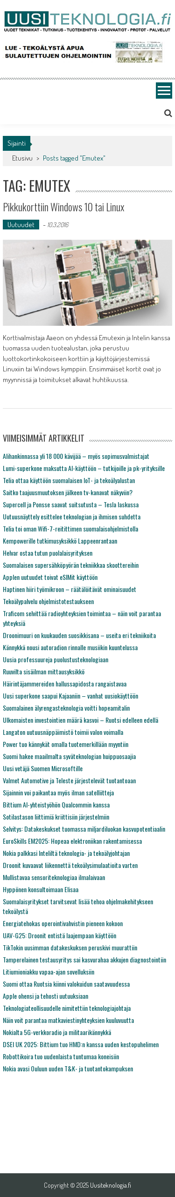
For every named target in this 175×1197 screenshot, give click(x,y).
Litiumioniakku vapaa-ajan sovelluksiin (48, 971)
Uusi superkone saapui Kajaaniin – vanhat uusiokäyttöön (70, 695)
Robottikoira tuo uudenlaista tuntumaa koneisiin (61, 1056)
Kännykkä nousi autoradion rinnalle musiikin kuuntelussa (70, 647)
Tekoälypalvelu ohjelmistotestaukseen (48, 601)
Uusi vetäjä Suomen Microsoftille (43, 768)
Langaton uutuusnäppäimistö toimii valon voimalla (63, 732)
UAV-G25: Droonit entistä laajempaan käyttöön (59, 935)
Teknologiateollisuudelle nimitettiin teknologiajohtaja (67, 1008)
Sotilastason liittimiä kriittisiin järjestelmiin (56, 816)
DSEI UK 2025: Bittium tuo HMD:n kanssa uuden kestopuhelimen (81, 1044)
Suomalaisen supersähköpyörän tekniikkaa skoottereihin (71, 565)
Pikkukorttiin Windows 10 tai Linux (63, 206)
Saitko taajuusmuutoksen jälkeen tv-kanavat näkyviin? (68, 492)
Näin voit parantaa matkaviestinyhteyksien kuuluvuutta (68, 1020)
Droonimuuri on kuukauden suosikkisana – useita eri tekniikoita (79, 635)
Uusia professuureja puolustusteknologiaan (55, 659)
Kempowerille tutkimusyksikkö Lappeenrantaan (60, 540)
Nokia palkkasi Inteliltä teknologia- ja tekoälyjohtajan (66, 853)
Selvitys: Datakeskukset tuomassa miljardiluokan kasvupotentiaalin (84, 829)
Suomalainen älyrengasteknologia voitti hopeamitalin (66, 708)
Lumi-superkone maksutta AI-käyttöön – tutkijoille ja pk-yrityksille (84, 468)
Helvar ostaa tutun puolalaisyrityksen (47, 553)
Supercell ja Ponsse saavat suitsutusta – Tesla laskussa (71, 504)
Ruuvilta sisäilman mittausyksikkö (43, 671)
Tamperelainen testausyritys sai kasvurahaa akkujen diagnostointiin (84, 959)
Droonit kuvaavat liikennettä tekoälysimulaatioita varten (70, 865)
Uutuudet (21, 224)
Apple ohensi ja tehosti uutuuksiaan (45, 996)
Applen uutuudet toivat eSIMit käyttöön (50, 577)
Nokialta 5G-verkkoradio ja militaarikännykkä (57, 1032)
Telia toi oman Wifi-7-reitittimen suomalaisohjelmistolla (70, 528)
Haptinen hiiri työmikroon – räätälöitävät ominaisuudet (69, 589)
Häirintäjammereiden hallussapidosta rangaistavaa (64, 683)
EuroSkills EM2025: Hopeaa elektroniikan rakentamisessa (72, 841)
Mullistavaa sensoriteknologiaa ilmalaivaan (54, 877)
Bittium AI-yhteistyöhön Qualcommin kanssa (56, 804)
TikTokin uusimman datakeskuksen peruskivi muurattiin (70, 947)
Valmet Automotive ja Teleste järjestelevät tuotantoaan (69, 780)
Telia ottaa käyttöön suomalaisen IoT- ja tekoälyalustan (69, 480)
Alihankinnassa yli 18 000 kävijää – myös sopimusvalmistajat (76, 456)
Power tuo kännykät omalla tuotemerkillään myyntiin (65, 744)
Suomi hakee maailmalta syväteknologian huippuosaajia (69, 756)
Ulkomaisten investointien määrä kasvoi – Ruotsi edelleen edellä (80, 720)
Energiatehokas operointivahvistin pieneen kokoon (63, 923)
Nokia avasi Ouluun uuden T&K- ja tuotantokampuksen (68, 1068)
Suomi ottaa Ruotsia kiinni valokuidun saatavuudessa (66, 984)
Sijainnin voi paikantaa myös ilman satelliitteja (58, 792)
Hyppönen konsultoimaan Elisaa (40, 889)
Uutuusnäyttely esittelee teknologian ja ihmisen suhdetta (71, 516)
